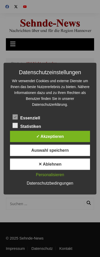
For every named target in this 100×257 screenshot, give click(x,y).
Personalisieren (50, 174)
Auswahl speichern (50, 150)
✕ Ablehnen (50, 164)
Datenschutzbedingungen (50, 183)
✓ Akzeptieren (50, 136)
